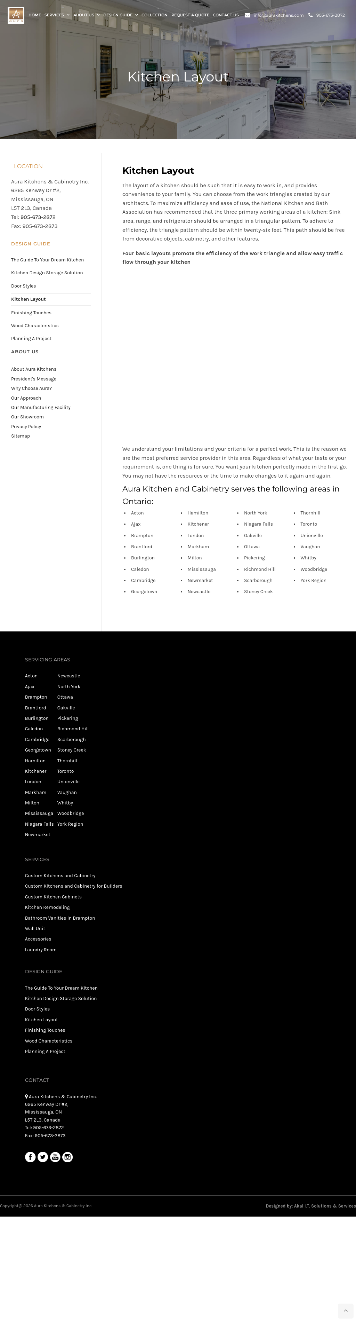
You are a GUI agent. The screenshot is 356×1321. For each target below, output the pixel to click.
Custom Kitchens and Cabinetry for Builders (73, 886)
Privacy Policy (26, 427)
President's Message (33, 379)
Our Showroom (27, 417)
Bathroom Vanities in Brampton (60, 918)
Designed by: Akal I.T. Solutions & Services (311, 1206)
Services (54, 15)
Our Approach (26, 398)
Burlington (37, 718)
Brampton (36, 697)
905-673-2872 (326, 15)
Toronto (65, 771)
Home (35, 15)
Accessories (38, 939)
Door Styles (23, 286)
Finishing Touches (31, 313)
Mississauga (39, 813)
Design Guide (117, 15)
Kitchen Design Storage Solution (47, 273)
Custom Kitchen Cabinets (53, 897)
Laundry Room (41, 950)
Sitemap (20, 436)
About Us (83, 15)
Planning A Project (31, 338)
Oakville (66, 708)
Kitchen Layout (28, 299)
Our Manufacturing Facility (41, 407)
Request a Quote (190, 15)
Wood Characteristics (35, 326)
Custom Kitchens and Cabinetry (60, 876)
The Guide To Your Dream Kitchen (47, 260)
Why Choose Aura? (31, 388)
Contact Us (226, 15)
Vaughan (67, 792)
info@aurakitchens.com (274, 15)
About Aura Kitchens (33, 369)
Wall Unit (35, 928)
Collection (154, 15)
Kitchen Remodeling (47, 907)
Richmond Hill (73, 729)
